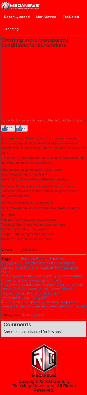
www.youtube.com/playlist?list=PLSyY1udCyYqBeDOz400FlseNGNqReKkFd (40, 300)
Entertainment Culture (40, 263)
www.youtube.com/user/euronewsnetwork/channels (44, 306)
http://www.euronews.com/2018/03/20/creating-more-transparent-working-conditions (42, 278)
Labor (31, 289)
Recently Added (17, 17)
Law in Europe (48, 289)
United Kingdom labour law (37, 293)
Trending (11, 29)
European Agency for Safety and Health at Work (38, 265)
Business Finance (34, 259)
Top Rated (71, 17)
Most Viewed (46, 17)
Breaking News (33, 315)
